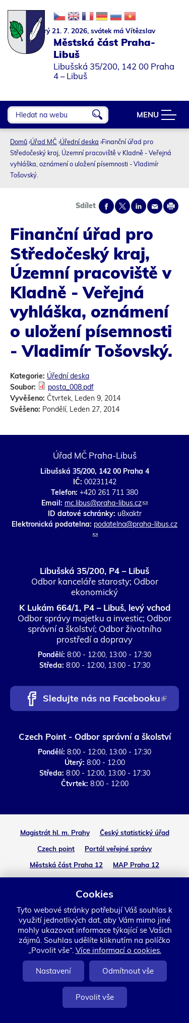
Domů (18, 142)
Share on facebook (106, 206)
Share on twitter (122, 206)
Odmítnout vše (128, 971)
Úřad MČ (43, 142)
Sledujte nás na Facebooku (104, 699)
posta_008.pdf (71, 387)
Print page (170, 206)
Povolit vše (95, 997)
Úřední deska (79, 142)
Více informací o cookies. (118, 950)
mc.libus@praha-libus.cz (106, 502)
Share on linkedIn (138, 206)
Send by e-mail (154, 206)
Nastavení (53, 971)
